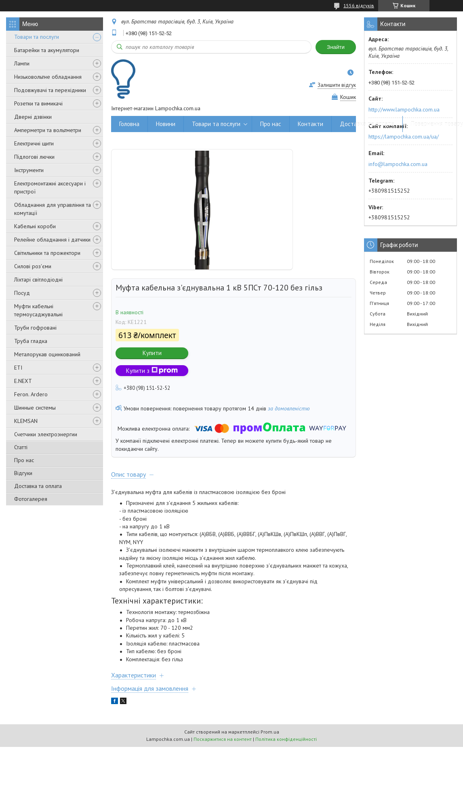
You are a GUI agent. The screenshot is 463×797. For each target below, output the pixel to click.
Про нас (24, 460)
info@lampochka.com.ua (397, 164)
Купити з (152, 370)
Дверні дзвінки (33, 116)
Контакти (310, 124)
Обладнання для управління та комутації (52, 209)
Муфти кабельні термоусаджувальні (38, 310)
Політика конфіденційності (286, 739)
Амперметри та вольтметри (47, 130)
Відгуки (23, 473)
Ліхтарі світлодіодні (38, 279)
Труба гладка (30, 341)
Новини (165, 124)
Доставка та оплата (38, 486)
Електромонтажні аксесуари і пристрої (50, 187)
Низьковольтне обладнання (48, 76)
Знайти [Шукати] (336, 47)
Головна (129, 124)
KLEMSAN (26, 421)
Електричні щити (34, 143)
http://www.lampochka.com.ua (404, 109)
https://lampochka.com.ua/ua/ (403, 136)
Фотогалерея (30, 499)
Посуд (22, 293)
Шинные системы (35, 407)
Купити (152, 353)
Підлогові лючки (34, 156)
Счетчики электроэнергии (45, 434)
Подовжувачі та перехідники (50, 90)
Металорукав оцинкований (47, 354)
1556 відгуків (358, 5)
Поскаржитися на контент (223, 739)
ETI (18, 367)
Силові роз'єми (32, 266)
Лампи (21, 63)
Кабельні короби (35, 226)
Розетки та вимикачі (38, 103)
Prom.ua (270, 732)
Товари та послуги (36, 36)
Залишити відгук (337, 85)
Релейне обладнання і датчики (52, 239)
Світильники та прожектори (47, 253)
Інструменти (29, 170)
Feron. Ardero (31, 394)
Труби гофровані (35, 327)
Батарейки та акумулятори (46, 50)
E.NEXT (23, 381)
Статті (20, 447)
